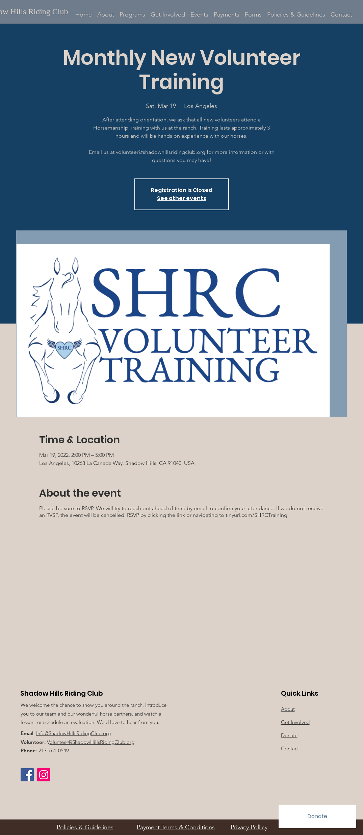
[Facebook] (27, 774)
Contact (290, 748)
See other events (181, 198)
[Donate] (317, 816)
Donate (289, 735)
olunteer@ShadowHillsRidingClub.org (92, 742)
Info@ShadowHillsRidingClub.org (73, 733)
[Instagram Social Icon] (43, 774)
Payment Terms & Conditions (176, 827)
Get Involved (295, 722)
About (288, 709)
